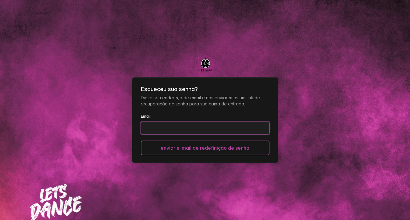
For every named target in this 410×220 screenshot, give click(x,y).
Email (146, 116)
